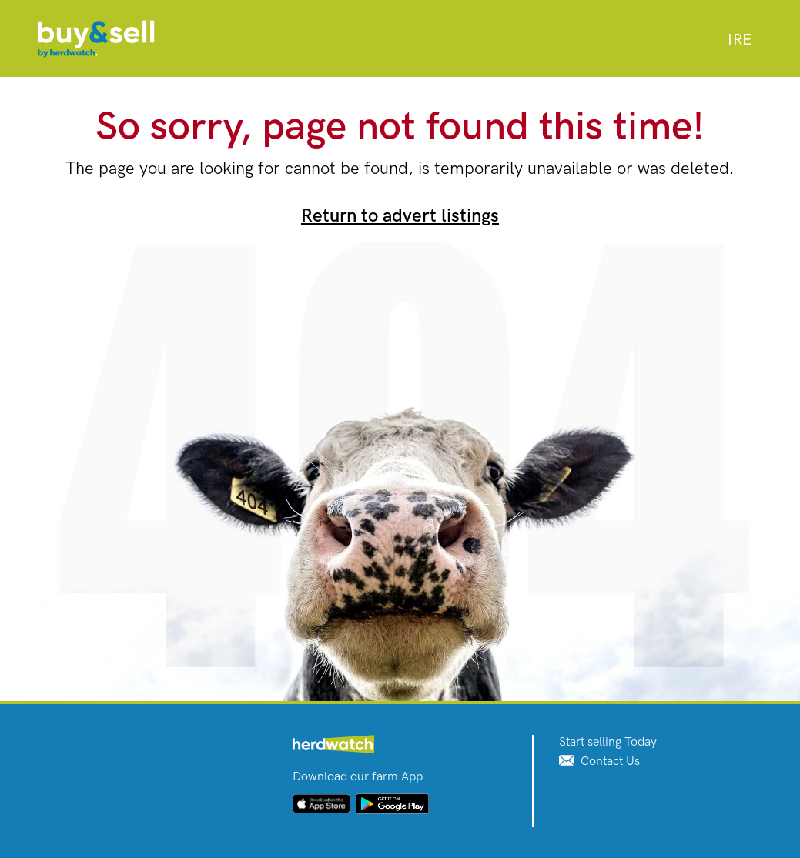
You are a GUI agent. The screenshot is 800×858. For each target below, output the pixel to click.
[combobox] (739, 40)
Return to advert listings (400, 216)
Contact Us (599, 761)
